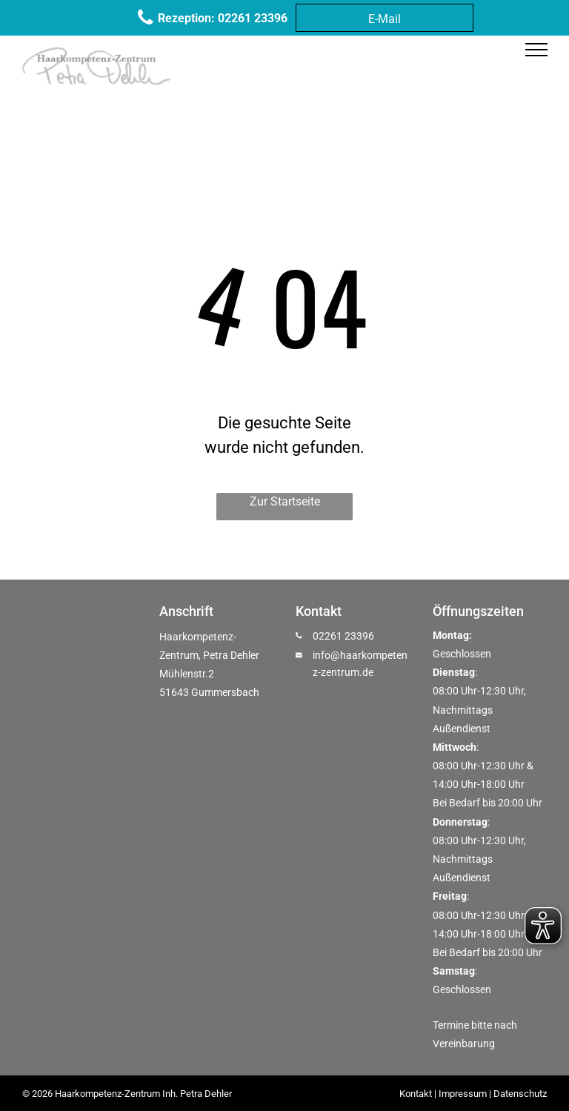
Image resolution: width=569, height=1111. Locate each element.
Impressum (463, 1093)
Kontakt (415, 1093)
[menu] (536, 49)
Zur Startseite (285, 501)
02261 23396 (343, 636)
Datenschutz (520, 1093)
